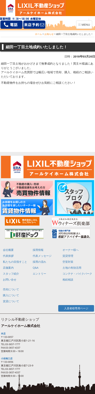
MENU (85, 25)
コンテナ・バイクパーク (77, 273)
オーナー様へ (70, 250)
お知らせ (49, 34)
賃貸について (11, 301)
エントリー (39, 273)
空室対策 (67, 261)
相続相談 (67, 279)
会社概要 (8, 250)
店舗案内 (8, 267)
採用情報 (38, 250)
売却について (11, 289)
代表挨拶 (8, 256)
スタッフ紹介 (11, 273)
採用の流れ (39, 261)
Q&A (35, 267)
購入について (11, 295)
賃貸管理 (67, 256)
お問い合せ (9, 279)
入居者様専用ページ (76, 308)
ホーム (38, 34)
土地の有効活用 (71, 267)
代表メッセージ (42, 256)
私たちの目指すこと (15, 261)
